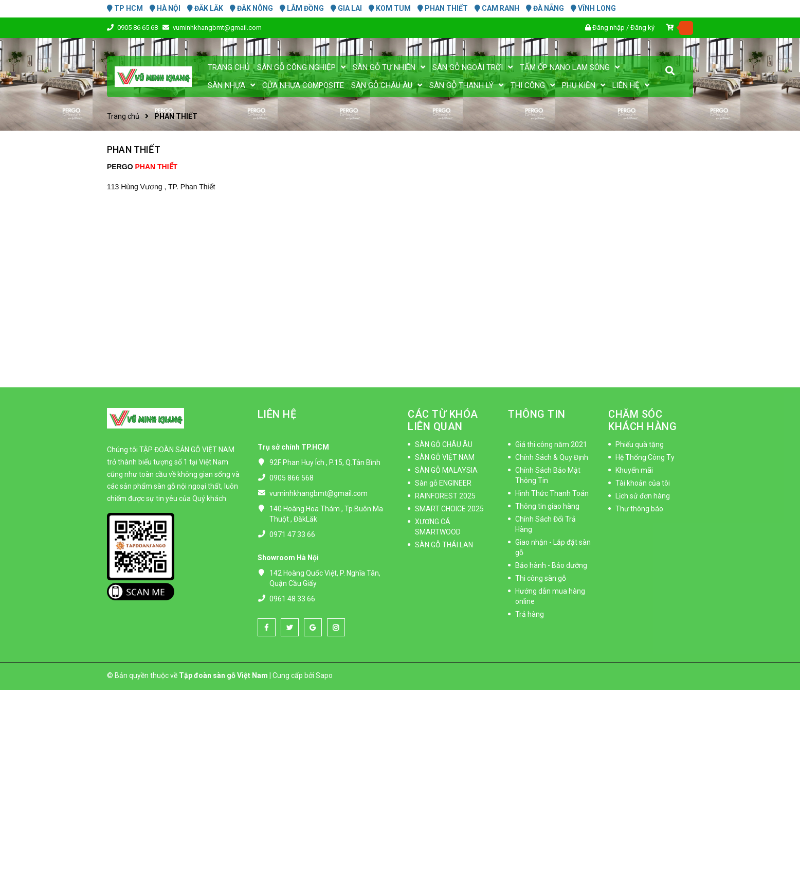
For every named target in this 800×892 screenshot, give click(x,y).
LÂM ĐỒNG (302, 8)
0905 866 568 (291, 478)
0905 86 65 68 (138, 27)
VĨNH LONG (593, 8)
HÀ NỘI (165, 8)
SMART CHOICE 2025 (449, 509)
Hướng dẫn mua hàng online (550, 596)
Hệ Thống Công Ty (645, 457)
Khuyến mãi (634, 470)
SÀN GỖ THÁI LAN (444, 545)
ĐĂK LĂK (205, 8)
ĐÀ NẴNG (545, 8)
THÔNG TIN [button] (537, 414)
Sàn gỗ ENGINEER (443, 483)
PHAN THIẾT (442, 8)
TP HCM (125, 8)
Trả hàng (529, 614)
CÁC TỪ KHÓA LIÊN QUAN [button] (443, 420)
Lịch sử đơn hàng (642, 496)
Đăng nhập (608, 27)
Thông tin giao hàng (547, 506)
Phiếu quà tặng (639, 444)
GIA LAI (346, 8)
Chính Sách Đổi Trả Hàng (545, 524)
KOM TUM (390, 8)
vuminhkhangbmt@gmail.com (217, 27)
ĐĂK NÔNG (251, 8)
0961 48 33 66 (292, 599)
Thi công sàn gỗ (540, 578)
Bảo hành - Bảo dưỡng (551, 565)
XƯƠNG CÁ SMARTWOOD (438, 527)
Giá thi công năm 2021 (551, 444)
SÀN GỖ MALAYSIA (446, 470)
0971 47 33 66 (292, 534)
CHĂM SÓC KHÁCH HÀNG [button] (642, 420)
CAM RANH (497, 8)
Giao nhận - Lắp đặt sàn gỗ (553, 547)
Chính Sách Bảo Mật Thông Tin (547, 475)
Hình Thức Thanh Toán (552, 493)
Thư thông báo (639, 509)
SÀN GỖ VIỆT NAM (445, 457)
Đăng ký (642, 27)
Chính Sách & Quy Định (551, 457)
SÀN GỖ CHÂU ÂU (443, 444)
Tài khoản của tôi (642, 483)
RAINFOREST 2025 (445, 496)
